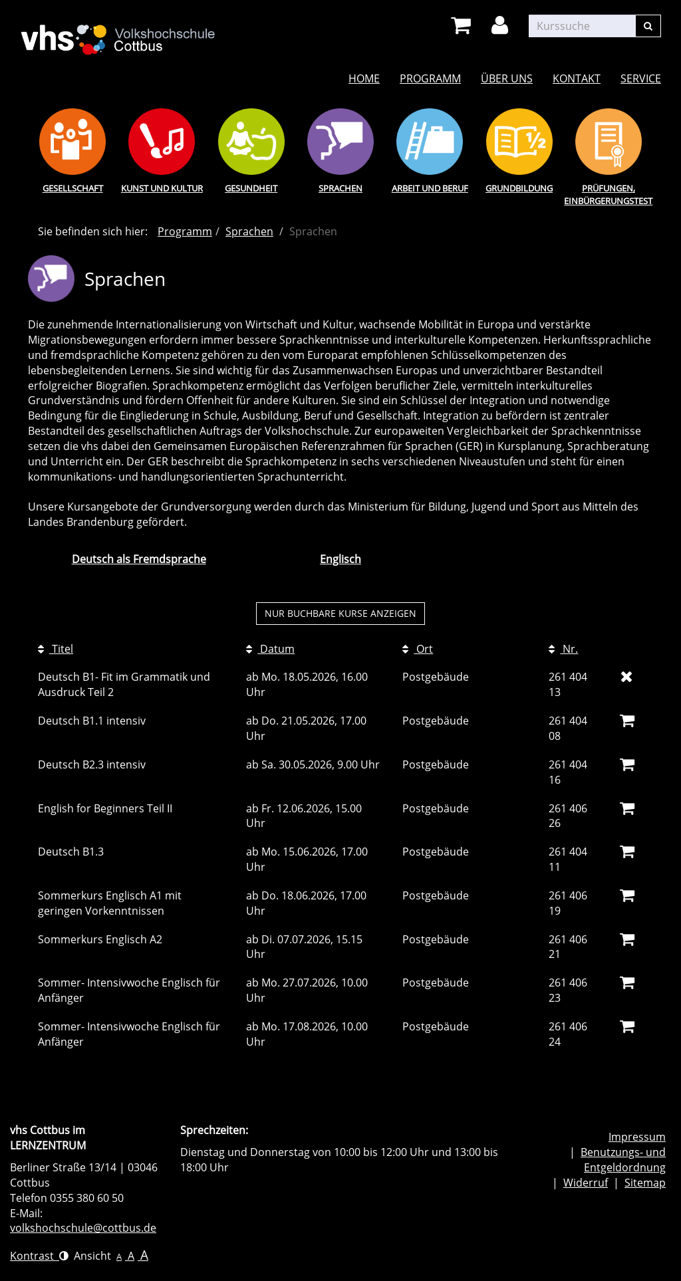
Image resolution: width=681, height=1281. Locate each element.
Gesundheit (251, 188)
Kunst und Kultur (162, 188)
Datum (270, 648)
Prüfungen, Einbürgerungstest (608, 194)
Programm (430, 78)
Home (364, 78)
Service (640, 78)
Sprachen (340, 188)
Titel (55, 648)
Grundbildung (519, 188)
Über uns (507, 78)
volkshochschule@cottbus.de (83, 1228)
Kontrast (39, 1255)
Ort (417, 648)
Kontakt (577, 78)
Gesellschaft (73, 188)
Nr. (563, 648)
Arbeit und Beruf (430, 188)
